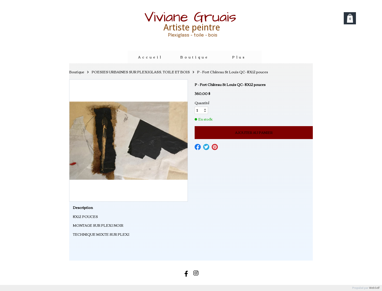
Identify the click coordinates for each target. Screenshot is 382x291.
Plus (239, 57)
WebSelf (374, 288)
